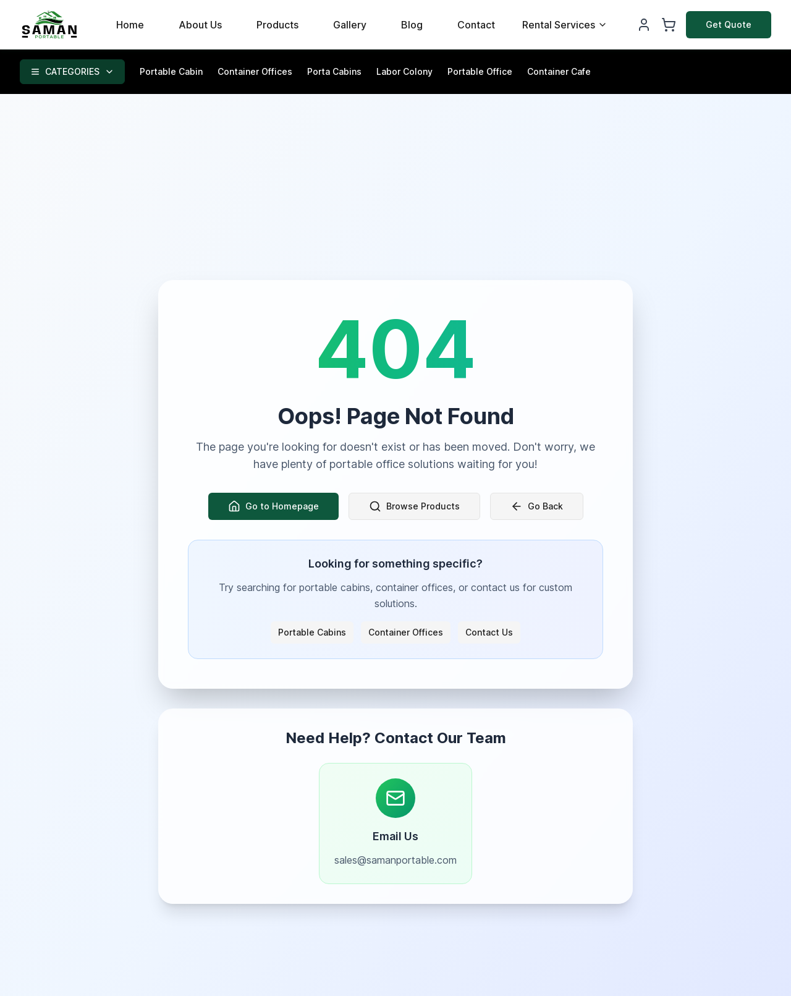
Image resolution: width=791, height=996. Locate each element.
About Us (200, 25)
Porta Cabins (334, 71)
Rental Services (564, 25)
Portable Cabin (171, 71)
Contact (476, 25)
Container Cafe (559, 71)
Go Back (536, 506)
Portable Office (479, 71)
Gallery (349, 25)
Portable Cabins (312, 632)
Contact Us (489, 632)
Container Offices (255, 71)
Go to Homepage (273, 506)
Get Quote (728, 24)
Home (130, 25)
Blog (412, 25)
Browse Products (414, 506)
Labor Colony (404, 71)
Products (277, 25)
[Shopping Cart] (668, 24)
